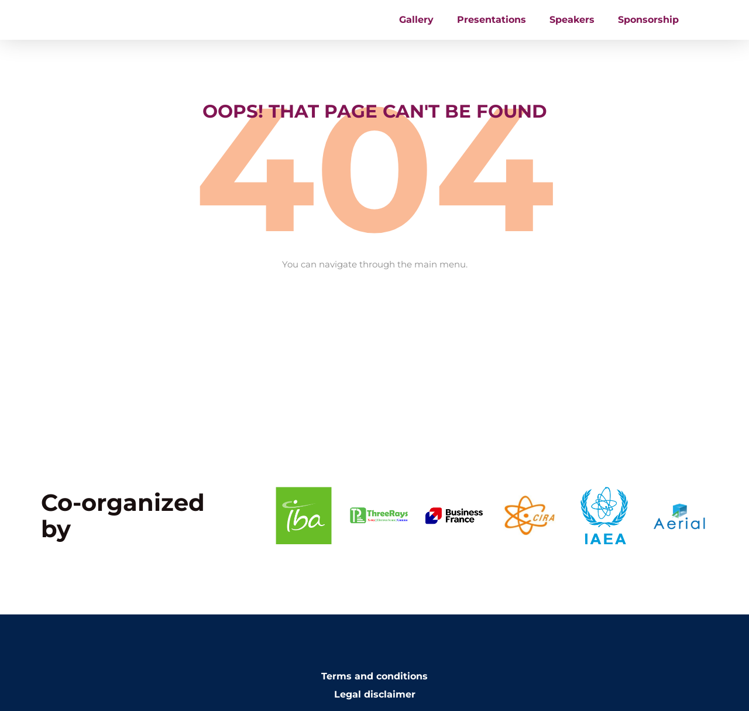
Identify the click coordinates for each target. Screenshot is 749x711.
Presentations (491, 26)
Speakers (572, 26)
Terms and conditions (374, 690)
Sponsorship (648, 26)
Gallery (416, 26)
